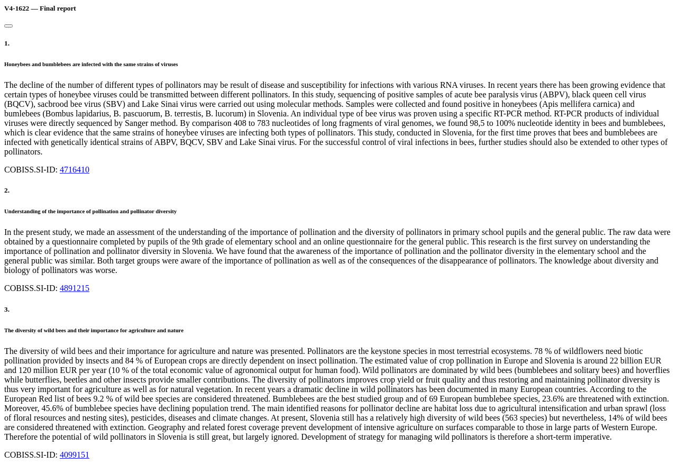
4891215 (74, 288)
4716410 (74, 169)
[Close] (8, 26)
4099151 (74, 454)
